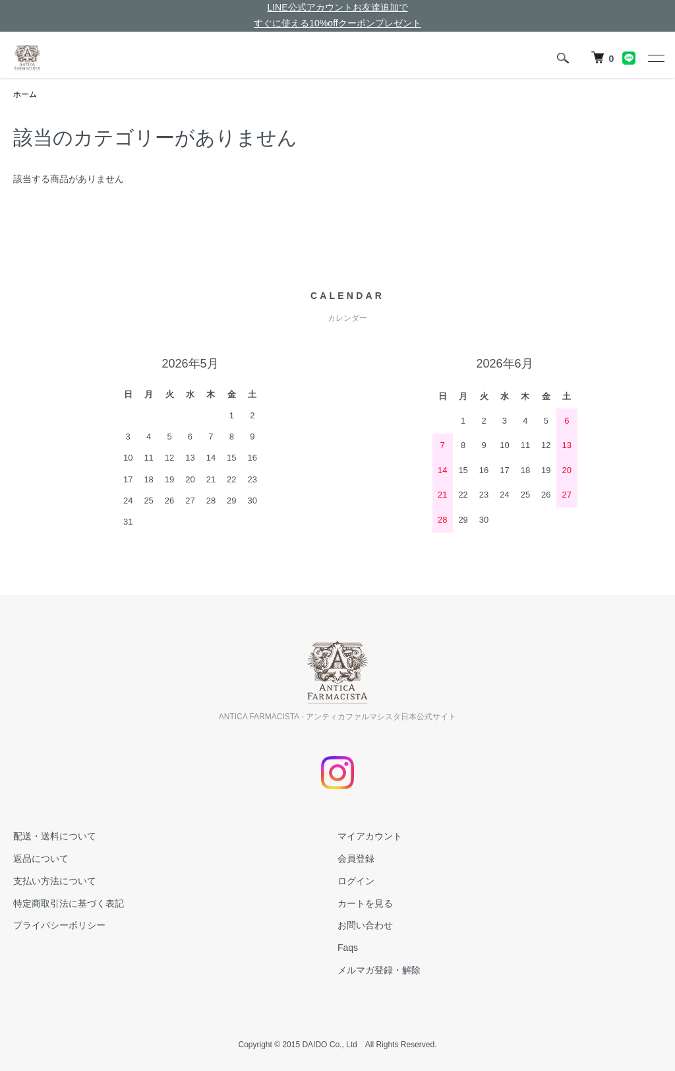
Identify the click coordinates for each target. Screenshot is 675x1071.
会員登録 (356, 858)
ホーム (25, 94)
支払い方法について (54, 881)
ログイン (356, 881)
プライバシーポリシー (59, 925)
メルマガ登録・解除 (379, 970)
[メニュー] (655, 58)
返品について (41, 858)
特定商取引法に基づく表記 (68, 903)
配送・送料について (54, 836)
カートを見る (365, 903)
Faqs (348, 947)
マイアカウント (370, 836)
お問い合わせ (365, 925)
